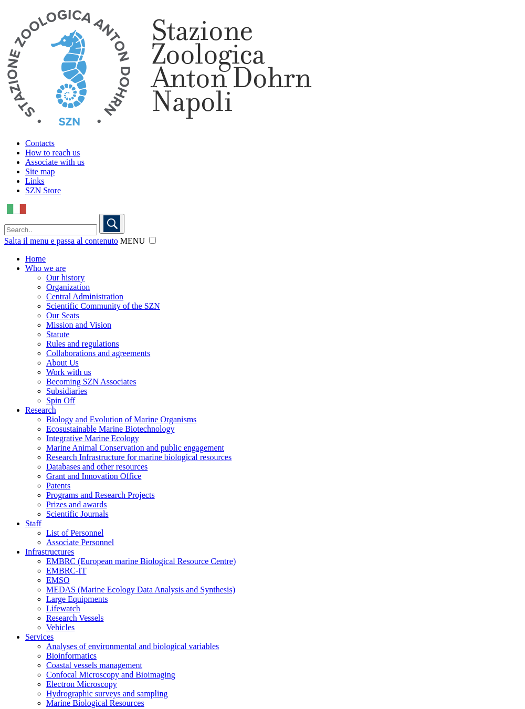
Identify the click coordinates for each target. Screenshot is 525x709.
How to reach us (52, 152)
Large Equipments (77, 599)
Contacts (40, 143)
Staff (33, 523)
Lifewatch (63, 608)
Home (35, 258)
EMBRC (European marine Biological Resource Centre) (141, 561)
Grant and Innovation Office (93, 476)
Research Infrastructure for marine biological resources (139, 457)
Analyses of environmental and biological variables (132, 646)
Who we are (45, 268)
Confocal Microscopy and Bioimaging (110, 674)
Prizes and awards (76, 504)
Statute (57, 334)
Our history (65, 277)
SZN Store (43, 190)
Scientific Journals (77, 513)
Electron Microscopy (81, 684)
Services (39, 636)
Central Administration (84, 296)
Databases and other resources (97, 466)
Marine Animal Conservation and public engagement (135, 447)
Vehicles (60, 627)
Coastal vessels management (94, 665)
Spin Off (60, 400)
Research (40, 409)
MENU (132, 240)
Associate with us (55, 162)
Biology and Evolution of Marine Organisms (121, 419)
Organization (68, 287)
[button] (152, 240)
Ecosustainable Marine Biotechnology (110, 428)
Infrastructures (49, 551)
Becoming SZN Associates (91, 381)
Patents (58, 485)
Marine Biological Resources (95, 702)
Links (34, 180)
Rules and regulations (82, 343)
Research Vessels (74, 617)
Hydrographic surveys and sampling (107, 693)
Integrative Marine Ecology (92, 438)
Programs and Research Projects (100, 495)
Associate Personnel (80, 542)
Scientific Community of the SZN (103, 305)
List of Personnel (74, 532)
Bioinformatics (71, 655)
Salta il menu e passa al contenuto (61, 240)
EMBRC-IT (66, 570)
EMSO (57, 580)
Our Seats (62, 315)
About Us (62, 362)
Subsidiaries (66, 391)
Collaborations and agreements (98, 353)
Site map (40, 171)
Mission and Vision (78, 324)
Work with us (68, 372)
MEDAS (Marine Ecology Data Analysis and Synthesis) (140, 589)
